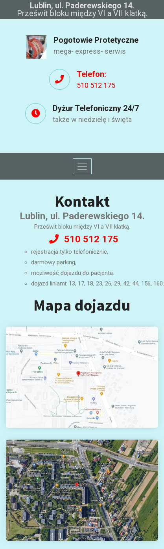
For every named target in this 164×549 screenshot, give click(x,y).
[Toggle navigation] (82, 166)
